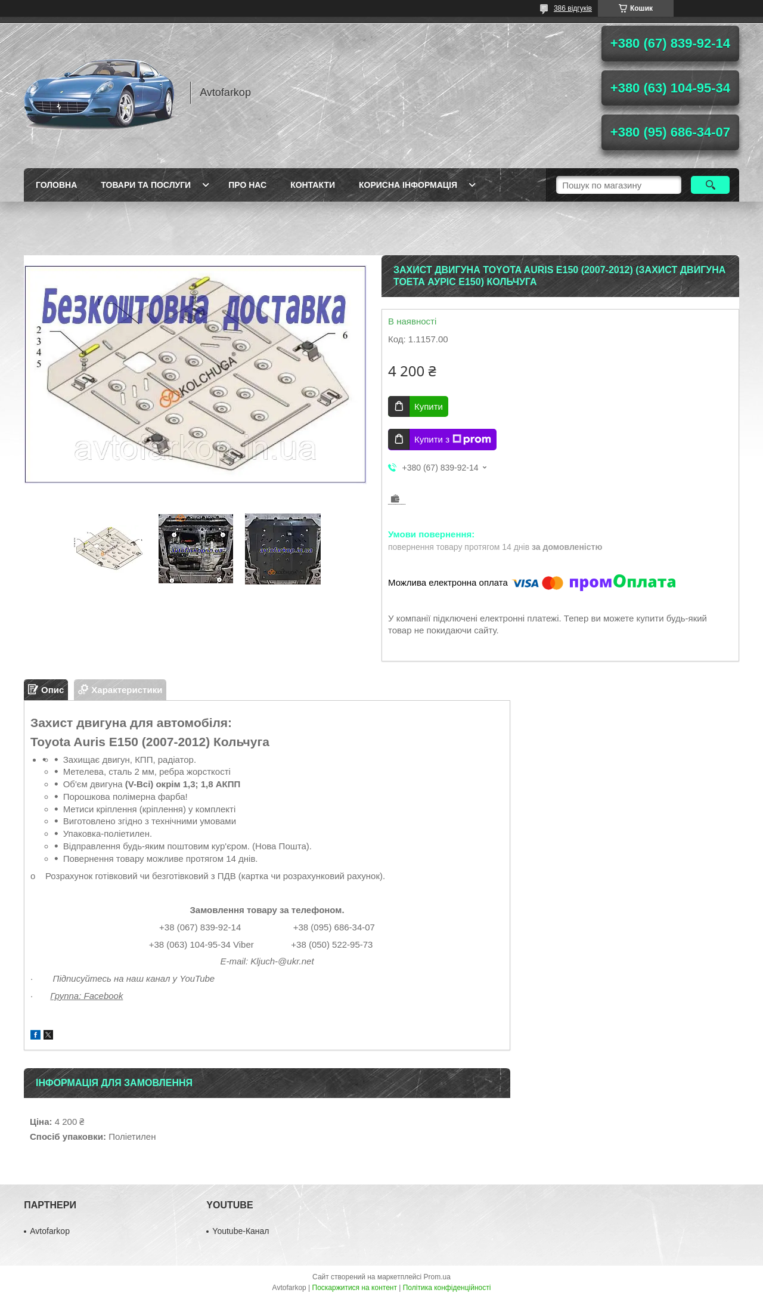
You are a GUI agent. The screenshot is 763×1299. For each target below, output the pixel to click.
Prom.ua (437, 1277)
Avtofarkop (50, 1231)
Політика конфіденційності (447, 1287)
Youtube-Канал (240, 1231)
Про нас (247, 185)
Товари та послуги (146, 185)
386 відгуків (573, 8)
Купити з (452, 439)
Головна (56, 185)
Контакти (312, 185)
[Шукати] (710, 185)
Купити (428, 406)
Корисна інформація (408, 185)
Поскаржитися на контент (354, 1287)
